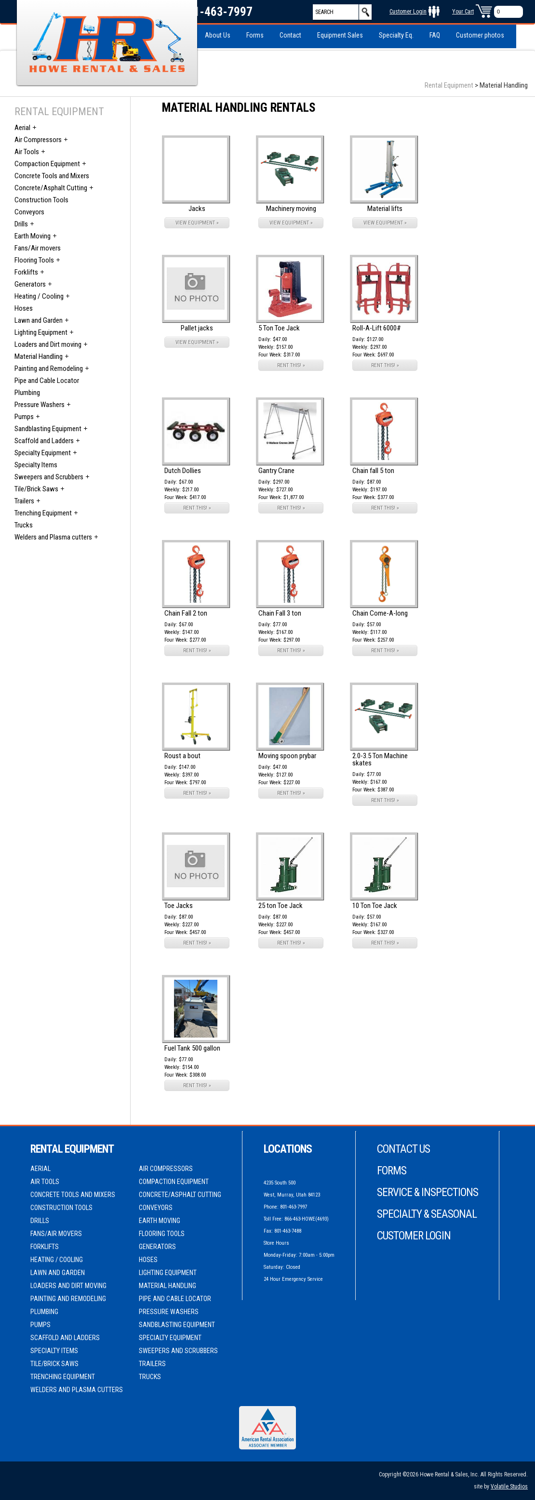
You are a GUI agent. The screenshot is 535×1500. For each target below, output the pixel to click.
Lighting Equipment (40, 332)
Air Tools (26, 151)
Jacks (196, 208)
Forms (255, 35)
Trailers (24, 501)
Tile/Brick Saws (36, 489)
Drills (21, 224)
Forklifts (26, 272)
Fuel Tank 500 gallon (192, 1048)
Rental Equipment (449, 85)
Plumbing (27, 392)
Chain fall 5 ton (373, 470)
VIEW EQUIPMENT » (197, 223)
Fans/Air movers (37, 248)
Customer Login (408, 11)
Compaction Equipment (47, 163)
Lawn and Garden (38, 320)
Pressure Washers (39, 404)
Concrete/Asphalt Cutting (50, 188)
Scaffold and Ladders (44, 440)
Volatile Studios (509, 1486)
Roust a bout (182, 755)
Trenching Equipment (43, 513)
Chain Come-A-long (380, 613)
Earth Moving (32, 236)
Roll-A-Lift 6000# (376, 328)
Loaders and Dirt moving (47, 344)
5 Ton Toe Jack (279, 328)
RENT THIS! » (291, 365)
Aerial (22, 127)
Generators (30, 284)
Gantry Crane (276, 470)
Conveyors (29, 212)
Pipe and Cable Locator (46, 380)
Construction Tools (41, 200)
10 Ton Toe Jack (374, 905)
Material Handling (38, 356)
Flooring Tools (34, 260)
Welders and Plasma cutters (53, 537)
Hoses (23, 308)
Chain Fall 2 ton (185, 613)
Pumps (24, 416)
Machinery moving (291, 208)
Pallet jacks (197, 328)
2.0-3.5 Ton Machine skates (380, 759)
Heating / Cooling (39, 296)
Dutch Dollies (182, 470)
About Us (217, 35)
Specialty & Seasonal (427, 1214)
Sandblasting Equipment (47, 428)
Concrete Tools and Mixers (51, 175)
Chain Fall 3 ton (279, 613)
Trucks (23, 525)
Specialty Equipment (42, 452)
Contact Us (403, 1149)
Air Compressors (38, 139)
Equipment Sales (340, 35)
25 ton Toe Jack (280, 905)
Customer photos (480, 35)
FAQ (434, 35)
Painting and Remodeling (48, 368)
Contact (290, 35)
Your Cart (463, 11)
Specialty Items (35, 465)
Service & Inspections (427, 1192)
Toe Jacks (178, 905)
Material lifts (384, 208)
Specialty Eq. (396, 35)
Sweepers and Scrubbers (48, 477)
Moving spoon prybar (287, 755)
